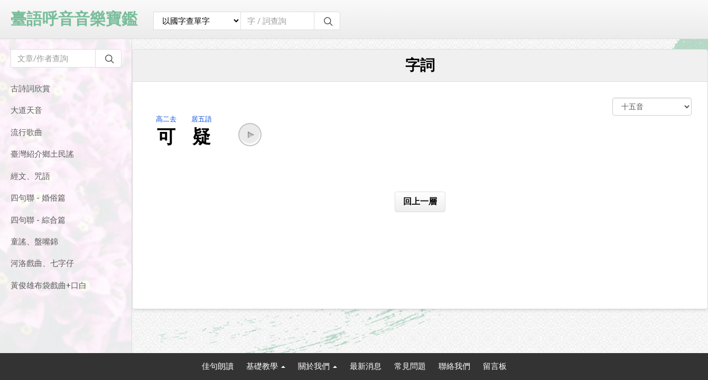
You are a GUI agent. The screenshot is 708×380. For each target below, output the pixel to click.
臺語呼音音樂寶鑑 (74, 19)
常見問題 (410, 366)
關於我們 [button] (317, 366)
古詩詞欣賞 (30, 88)
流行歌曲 (26, 132)
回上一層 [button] (420, 201)
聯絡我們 (454, 366)
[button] (250, 134)
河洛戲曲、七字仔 (42, 263)
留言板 (495, 366)
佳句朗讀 (218, 366)
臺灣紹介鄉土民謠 (42, 154)
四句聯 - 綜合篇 (38, 220)
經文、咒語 (30, 176)
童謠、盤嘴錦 (34, 241)
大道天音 (26, 110)
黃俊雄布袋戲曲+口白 (49, 285)
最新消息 (365, 366)
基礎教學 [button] (265, 366)
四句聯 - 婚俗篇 (38, 198)
